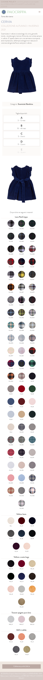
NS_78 (32, 377)
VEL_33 (10, 590)
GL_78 (32, 522)
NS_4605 (10, 313)
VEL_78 (10, 565)
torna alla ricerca (21, 666)
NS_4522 (10, 275)
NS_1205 (21, 479)
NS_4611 (32, 263)
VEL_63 (21, 590)
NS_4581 (21, 377)
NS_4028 (32, 250)
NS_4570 (32, 313)
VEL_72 (21, 577)
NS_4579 (32, 288)
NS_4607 (32, 364)
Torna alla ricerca (7, 16)
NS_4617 (21, 288)
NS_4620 (10, 288)
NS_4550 (32, 352)
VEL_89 (32, 577)
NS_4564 (21, 301)
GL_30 (16, 547)
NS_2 (10, 428)
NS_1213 (10, 492)
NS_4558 (21, 326)
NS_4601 (21, 352)
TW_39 (21, 638)
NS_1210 (21, 428)
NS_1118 (21, 453)
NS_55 (32, 390)
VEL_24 (21, 565)
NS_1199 (32, 466)
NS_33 (32, 403)
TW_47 (16, 650)
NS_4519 (21, 504)
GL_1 (10, 522)
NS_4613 (21, 275)
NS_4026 (10, 250)
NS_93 (10, 390)
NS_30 (21, 403)
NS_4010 (10, 224)
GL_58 (32, 534)
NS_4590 (21, 364)
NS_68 (10, 403)
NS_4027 (21, 250)
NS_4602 (21, 339)
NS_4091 (32, 301)
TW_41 (32, 638)
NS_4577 (10, 352)
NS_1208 (32, 441)
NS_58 (32, 415)
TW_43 (10, 638)
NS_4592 (10, 301)
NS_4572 (32, 339)
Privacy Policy (30, 676)
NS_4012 (10, 263)
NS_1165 (10, 237)
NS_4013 (32, 224)
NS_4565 (21, 313)
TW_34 (26, 650)
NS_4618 (21, 237)
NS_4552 (32, 492)
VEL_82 (32, 565)
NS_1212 (32, 479)
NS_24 (21, 390)
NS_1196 (21, 466)
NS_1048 (21, 492)
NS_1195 (10, 466)
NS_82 (21, 415)
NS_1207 (10, 453)
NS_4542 (10, 377)
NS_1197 (32, 453)
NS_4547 (10, 326)
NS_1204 (10, 479)
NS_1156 (21, 441)
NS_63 (10, 415)
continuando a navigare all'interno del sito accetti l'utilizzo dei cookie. (20, 4)
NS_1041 (32, 275)
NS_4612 (21, 224)
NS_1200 (10, 441)
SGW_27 (21, 620)
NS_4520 (32, 326)
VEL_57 (10, 577)
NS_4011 (32, 237)
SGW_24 (32, 620)
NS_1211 (32, 428)
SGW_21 (10, 620)
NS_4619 (10, 364)
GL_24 (21, 522)
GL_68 (21, 534)
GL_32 (26, 547)
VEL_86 (21, 603)
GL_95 (10, 534)
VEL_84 (32, 590)
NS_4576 (10, 339)
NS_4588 (21, 263)
